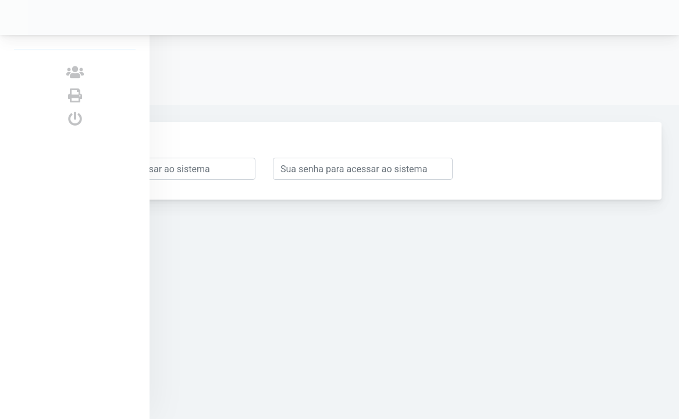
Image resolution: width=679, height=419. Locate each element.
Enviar (210, 143)
